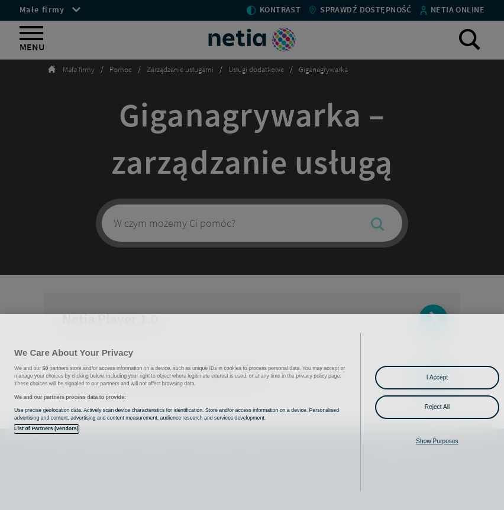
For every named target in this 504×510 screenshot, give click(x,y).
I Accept (437, 377)
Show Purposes (437, 441)
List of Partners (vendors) (46, 428)
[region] (252, 412)
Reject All (437, 407)
